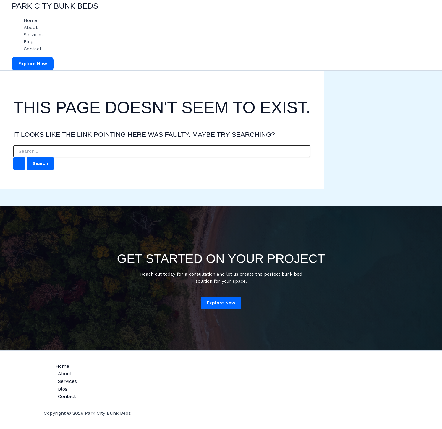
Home (30, 20)
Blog (28, 41)
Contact (32, 49)
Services (33, 34)
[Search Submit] (19, 163)
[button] (33, 64)
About (31, 27)
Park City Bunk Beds (55, 5)
